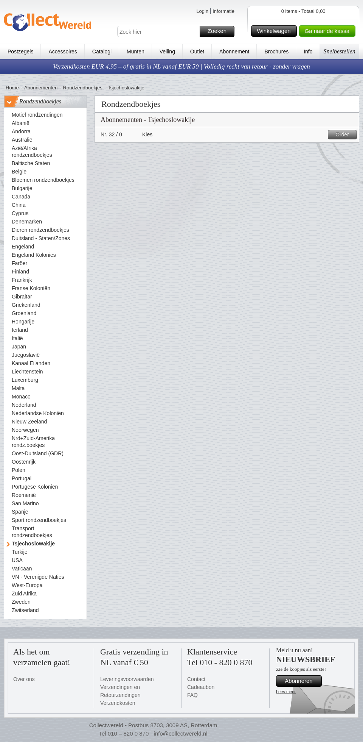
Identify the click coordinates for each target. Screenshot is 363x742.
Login (202, 11)
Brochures (276, 51)
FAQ (192, 695)
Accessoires (62, 51)
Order (345, 134)
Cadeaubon (200, 687)
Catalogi (102, 51)
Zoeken (220, 31)
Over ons (24, 679)
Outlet (197, 51)
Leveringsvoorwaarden (127, 679)
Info (308, 51)
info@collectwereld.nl (181, 733)
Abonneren (302, 681)
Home (12, 88)
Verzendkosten (117, 703)
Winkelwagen (275, 31)
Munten (135, 51)
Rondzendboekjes (82, 88)
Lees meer (286, 691)
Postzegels (20, 51)
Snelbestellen (339, 51)
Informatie (223, 11)
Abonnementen (40, 88)
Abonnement (234, 51)
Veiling (167, 51)
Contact (196, 679)
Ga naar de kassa (329, 31)
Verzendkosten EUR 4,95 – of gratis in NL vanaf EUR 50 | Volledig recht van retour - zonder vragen (181, 66)
